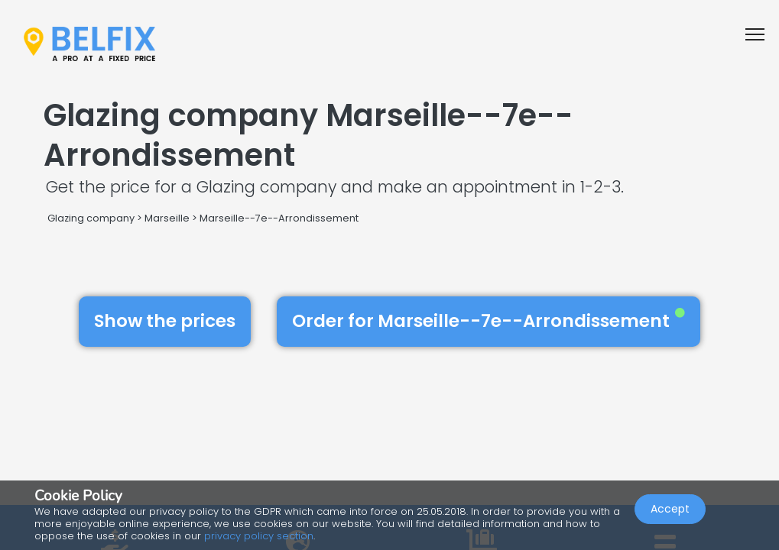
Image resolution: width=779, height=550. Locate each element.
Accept (670, 508)
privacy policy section (258, 536)
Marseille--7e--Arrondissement (279, 218)
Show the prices (164, 321)
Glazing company (91, 218)
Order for (488, 321)
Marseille (167, 218)
